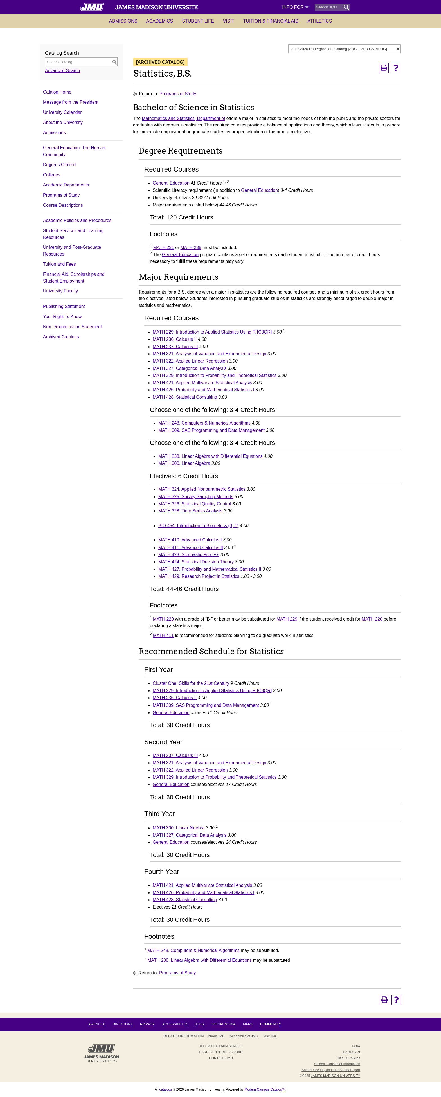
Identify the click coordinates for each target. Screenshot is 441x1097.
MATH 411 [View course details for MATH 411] (163, 635)
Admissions (123, 21)
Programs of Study (61, 195)
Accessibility (174, 1024)
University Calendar (62, 112)
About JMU (216, 1036)
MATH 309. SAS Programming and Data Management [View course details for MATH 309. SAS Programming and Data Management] (211, 430)
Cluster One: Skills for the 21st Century (191, 683)
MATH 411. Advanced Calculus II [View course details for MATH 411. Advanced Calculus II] (190, 547)
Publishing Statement (64, 306)
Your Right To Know (62, 316)
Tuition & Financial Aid (271, 21)
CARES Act (351, 1052)
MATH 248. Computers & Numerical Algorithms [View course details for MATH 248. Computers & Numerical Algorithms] (204, 423)
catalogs (165, 1089)
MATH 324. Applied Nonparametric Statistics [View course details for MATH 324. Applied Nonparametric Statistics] (202, 489)
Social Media (223, 1024)
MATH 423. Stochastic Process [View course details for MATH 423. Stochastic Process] (188, 554)
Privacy (147, 1024)
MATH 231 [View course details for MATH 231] (163, 247)
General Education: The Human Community (74, 151)
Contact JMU (221, 1058)
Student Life (198, 21)
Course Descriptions (63, 205)
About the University (63, 122)
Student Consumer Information (337, 1064)
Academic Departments (66, 185)
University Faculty (60, 290)
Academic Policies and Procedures (77, 220)
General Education (171, 183)
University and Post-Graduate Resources (72, 250)
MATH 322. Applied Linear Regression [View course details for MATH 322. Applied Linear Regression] (190, 361)
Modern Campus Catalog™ (264, 1089)
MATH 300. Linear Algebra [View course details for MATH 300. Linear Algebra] (184, 463)
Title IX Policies (348, 1058)
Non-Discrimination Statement (72, 326)
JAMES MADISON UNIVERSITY (335, 1076)
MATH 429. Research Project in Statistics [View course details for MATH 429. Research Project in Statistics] (198, 576)
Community (270, 1024)
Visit (228, 21)
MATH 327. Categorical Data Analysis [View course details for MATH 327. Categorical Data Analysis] (189, 368)
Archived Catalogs (61, 336)
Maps (248, 1024)
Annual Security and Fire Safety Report (331, 1070)
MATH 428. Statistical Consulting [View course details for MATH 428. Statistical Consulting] (185, 397)
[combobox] (344, 48)
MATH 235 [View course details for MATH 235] (191, 247)
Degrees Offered (59, 164)
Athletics (320, 21)
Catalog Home (57, 92)
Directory (122, 1024)
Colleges (51, 174)
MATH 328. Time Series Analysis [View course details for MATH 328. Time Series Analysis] (190, 510)
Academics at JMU (244, 1036)
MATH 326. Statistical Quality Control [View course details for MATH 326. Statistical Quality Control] (194, 503)
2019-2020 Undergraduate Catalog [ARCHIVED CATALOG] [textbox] (339, 49)
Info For (295, 7)
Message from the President (70, 102)
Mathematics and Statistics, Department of (183, 118)
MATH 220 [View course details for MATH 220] (163, 619)
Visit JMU (270, 1036)
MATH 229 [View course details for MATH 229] (286, 619)
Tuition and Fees (59, 264)
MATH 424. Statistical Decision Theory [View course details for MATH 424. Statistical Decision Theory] (196, 561)
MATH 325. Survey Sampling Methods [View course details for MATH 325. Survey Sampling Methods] (195, 496)
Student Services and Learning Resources (73, 234)
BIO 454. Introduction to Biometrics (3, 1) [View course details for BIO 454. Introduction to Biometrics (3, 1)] (198, 525)
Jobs (199, 1024)
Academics (159, 21)
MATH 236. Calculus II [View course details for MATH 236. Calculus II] (175, 339)
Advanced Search (62, 70)
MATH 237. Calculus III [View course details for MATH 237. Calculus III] (175, 346)
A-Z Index (96, 1024)
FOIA (356, 1046)
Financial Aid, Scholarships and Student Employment (74, 277)
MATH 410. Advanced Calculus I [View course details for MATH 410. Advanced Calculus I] (190, 540)
